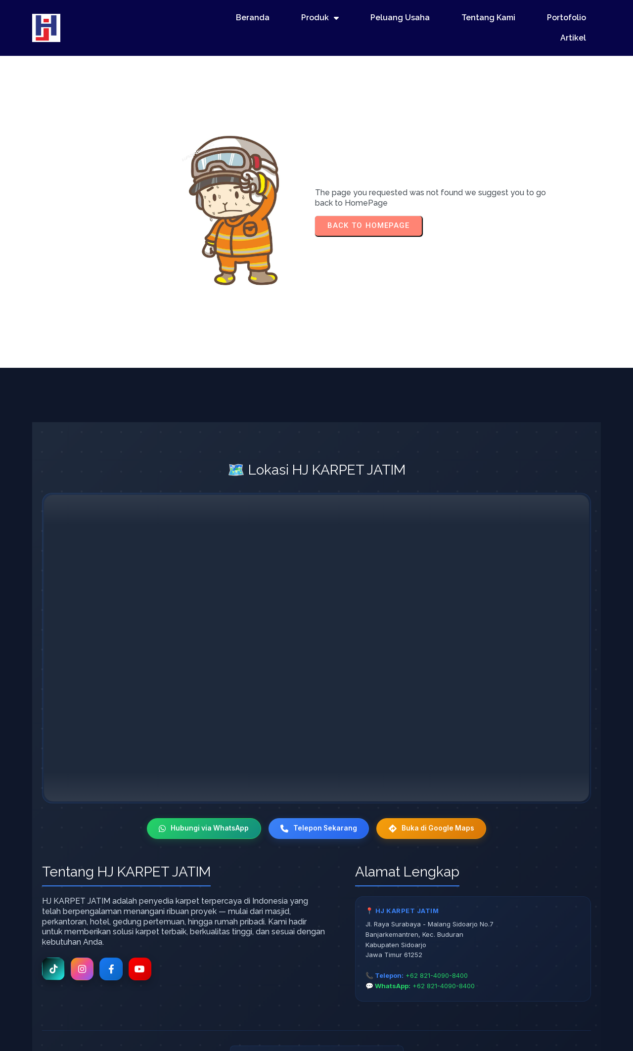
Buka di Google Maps (434, 780)
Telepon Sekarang (319, 780)
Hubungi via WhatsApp (201, 780)
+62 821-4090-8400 (437, 927)
